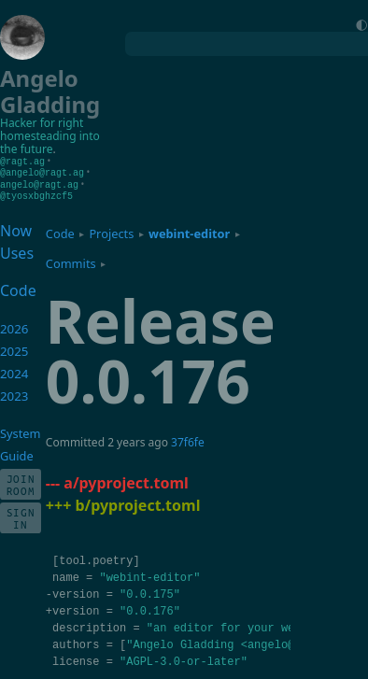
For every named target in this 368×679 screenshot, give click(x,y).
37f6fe (188, 439)
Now (16, 228)
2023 (14, 393)
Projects (111, 230)
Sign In (21, 515)
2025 (14, 348)
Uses (17, 250)
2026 (14, 326)
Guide (17, 453)
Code (60, 230)
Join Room (21, 482)
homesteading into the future (50, 142)
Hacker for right (41, 123)
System (20, 430)
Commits (71, 260)
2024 (14, 370)
